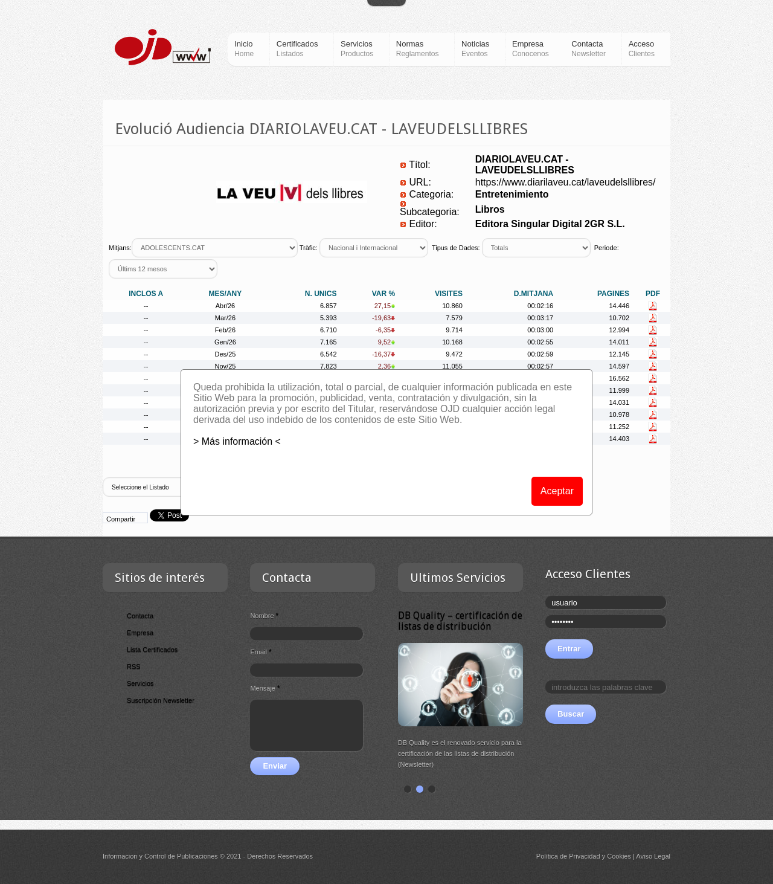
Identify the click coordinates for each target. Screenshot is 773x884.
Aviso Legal (653, 856)
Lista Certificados (152, 649)
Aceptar (557, 491)
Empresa (140, 632)
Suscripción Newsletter (160, 700)
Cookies (619, 856)
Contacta (140, 615)
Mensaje (265, 688)
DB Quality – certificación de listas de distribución (460, 621)
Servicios (140, 683)
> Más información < (237, 441)
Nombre (264, 615)
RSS (134, 666)
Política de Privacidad (568, 856)
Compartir (120, 519)
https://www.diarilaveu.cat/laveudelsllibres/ (565, 182)
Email (260, 652)
